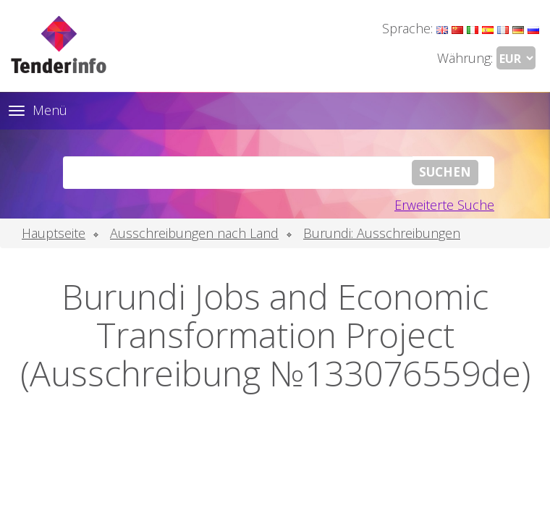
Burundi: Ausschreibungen (381, 233)
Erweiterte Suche (444, 204)
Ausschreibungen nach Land (194, 233)
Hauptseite (53, 233)
